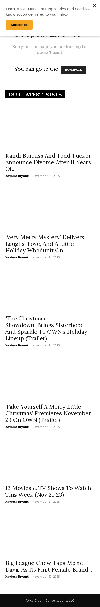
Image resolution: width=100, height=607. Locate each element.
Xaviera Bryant (17, 176)
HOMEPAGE (73, 70)
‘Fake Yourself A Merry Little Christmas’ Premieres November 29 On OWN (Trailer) (48, 413)
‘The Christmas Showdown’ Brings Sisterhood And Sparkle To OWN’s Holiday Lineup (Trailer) (46, 328)
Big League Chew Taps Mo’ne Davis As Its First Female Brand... (48, 566)
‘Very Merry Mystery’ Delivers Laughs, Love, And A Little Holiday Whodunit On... (44, 244)
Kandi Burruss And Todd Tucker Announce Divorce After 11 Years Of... (48, 162)
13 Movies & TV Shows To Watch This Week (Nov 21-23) (48, 491)
